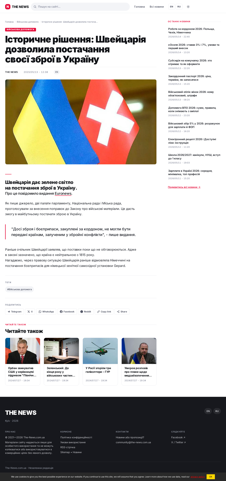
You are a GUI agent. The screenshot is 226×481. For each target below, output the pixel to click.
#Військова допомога (19, 289)
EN (171, 6)
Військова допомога (27, 21)
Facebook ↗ (178, 437)
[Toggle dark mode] (188, 6)
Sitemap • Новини (71, 452)
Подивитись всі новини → (184, 187)
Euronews (63, 193)
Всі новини (157, 6)
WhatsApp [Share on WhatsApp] (46, 311)
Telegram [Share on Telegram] (14, 311)
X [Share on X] (30, 311)
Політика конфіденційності (76, 437)
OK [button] (210, 476)
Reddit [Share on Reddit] (85, 311)
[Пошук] (80, 7)
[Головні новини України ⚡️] (17, 6)
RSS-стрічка (67, 447)
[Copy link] (104, 312)
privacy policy (198, 476)
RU (179, 6)
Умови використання (73, 442)
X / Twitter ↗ (178, 442)
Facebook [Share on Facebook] (67, 311)
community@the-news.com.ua (133, 442)
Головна (139, 6)
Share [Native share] (122, 311)
